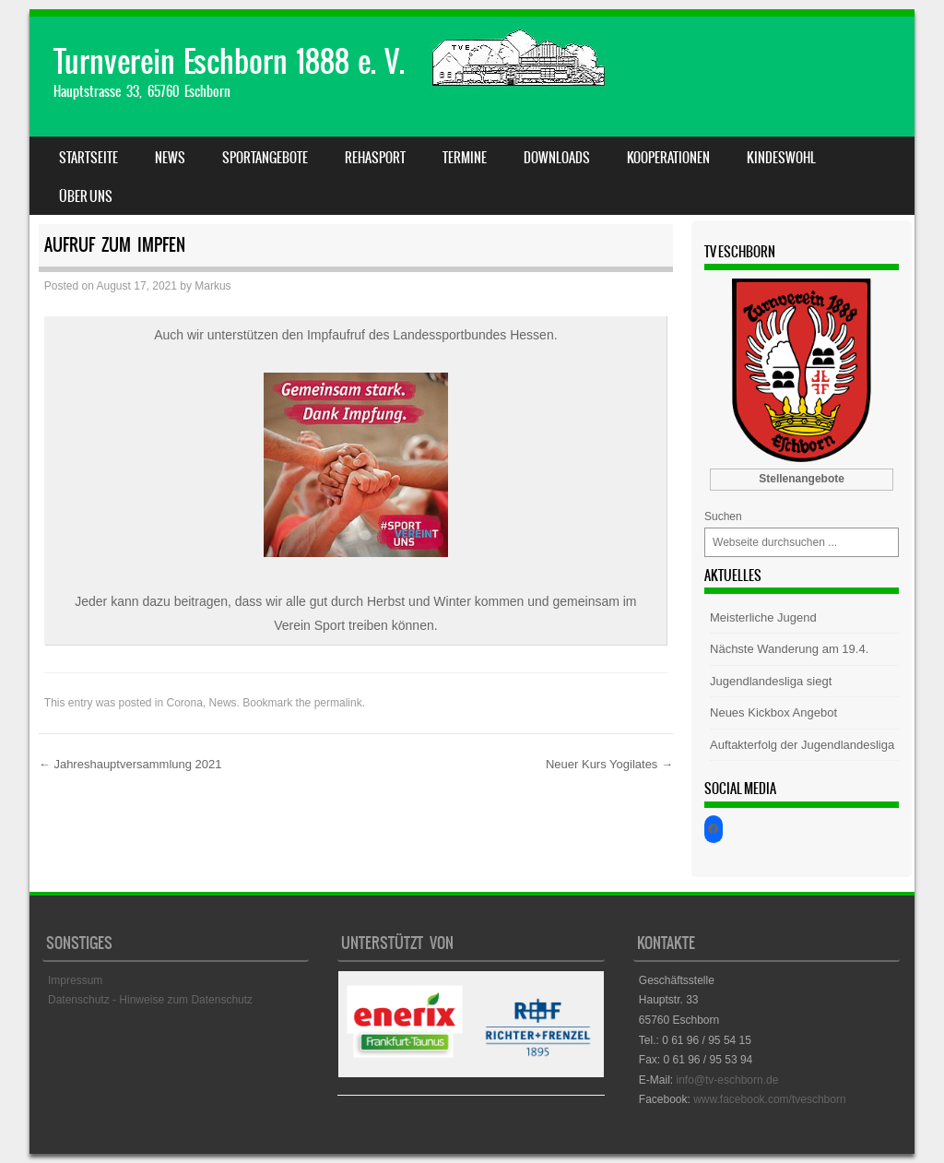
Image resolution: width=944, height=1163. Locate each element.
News (170, 158)
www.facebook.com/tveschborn (769, 1099)
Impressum (75, 980)
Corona (185, 702)
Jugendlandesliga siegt (771, 681)
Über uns (85, 196)
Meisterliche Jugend (763, 617)
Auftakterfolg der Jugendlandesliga (802, 745)
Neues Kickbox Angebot (773, 712)
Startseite (88, 158)
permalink (338, 702)
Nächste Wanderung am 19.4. (789, 649)
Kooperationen (668, 158)
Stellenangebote (801, 478)
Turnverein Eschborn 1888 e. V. (229, 61)
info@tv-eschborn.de (727, 1080)
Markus (212, 285)
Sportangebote (265, 158)
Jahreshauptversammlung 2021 (130, 764)
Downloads (557, 158)
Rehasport (375, 158)
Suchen (723, 516)
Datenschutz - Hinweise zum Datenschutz (150, 999)
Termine (464, 158)
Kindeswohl (781, 158)
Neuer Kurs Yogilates (609, 764)
